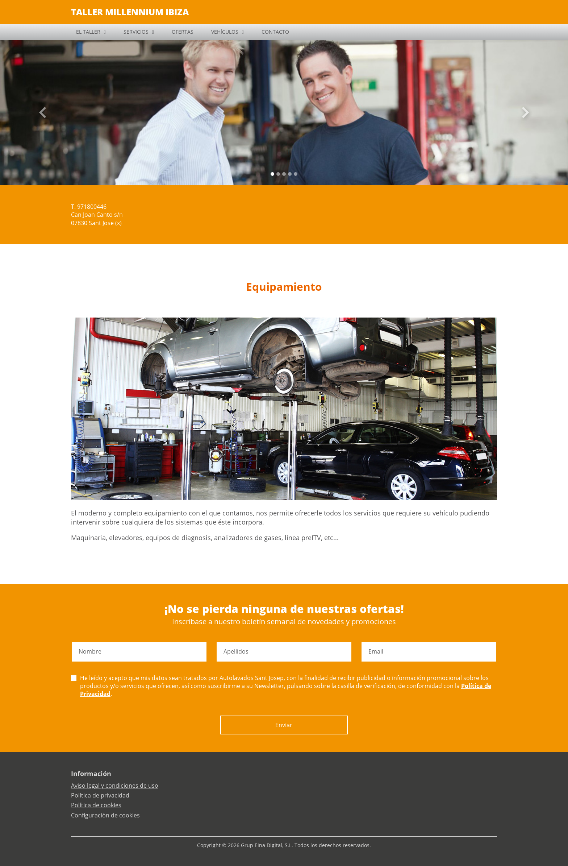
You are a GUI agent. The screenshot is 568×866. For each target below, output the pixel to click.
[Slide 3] (290, 174)
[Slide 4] (295, 174)
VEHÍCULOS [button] (224, 31)
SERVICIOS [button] (136, 31)
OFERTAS (182, 31)
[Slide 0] (272, 174)
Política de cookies (96, 805)
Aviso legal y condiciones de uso (114, 786)
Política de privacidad (100, 795)
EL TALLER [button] (88, 31)
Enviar (283, 725)
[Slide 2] (284, 174)
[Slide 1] (278, 174)
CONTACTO (275, 31)
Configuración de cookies (105, 815)
